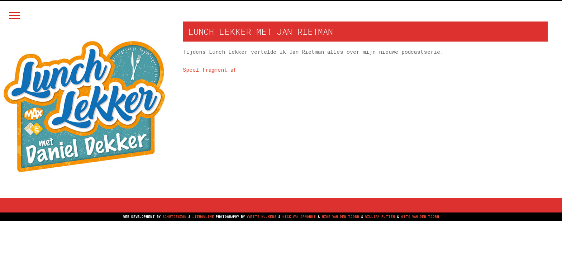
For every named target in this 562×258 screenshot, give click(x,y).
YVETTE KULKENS (261, 217)
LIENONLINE (203, 217)
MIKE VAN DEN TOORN (340, 217)
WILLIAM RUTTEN (380, 217)
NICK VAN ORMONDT (299, 217)
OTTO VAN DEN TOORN (420, 217)
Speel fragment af (210, 69)
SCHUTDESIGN (174, 217)
